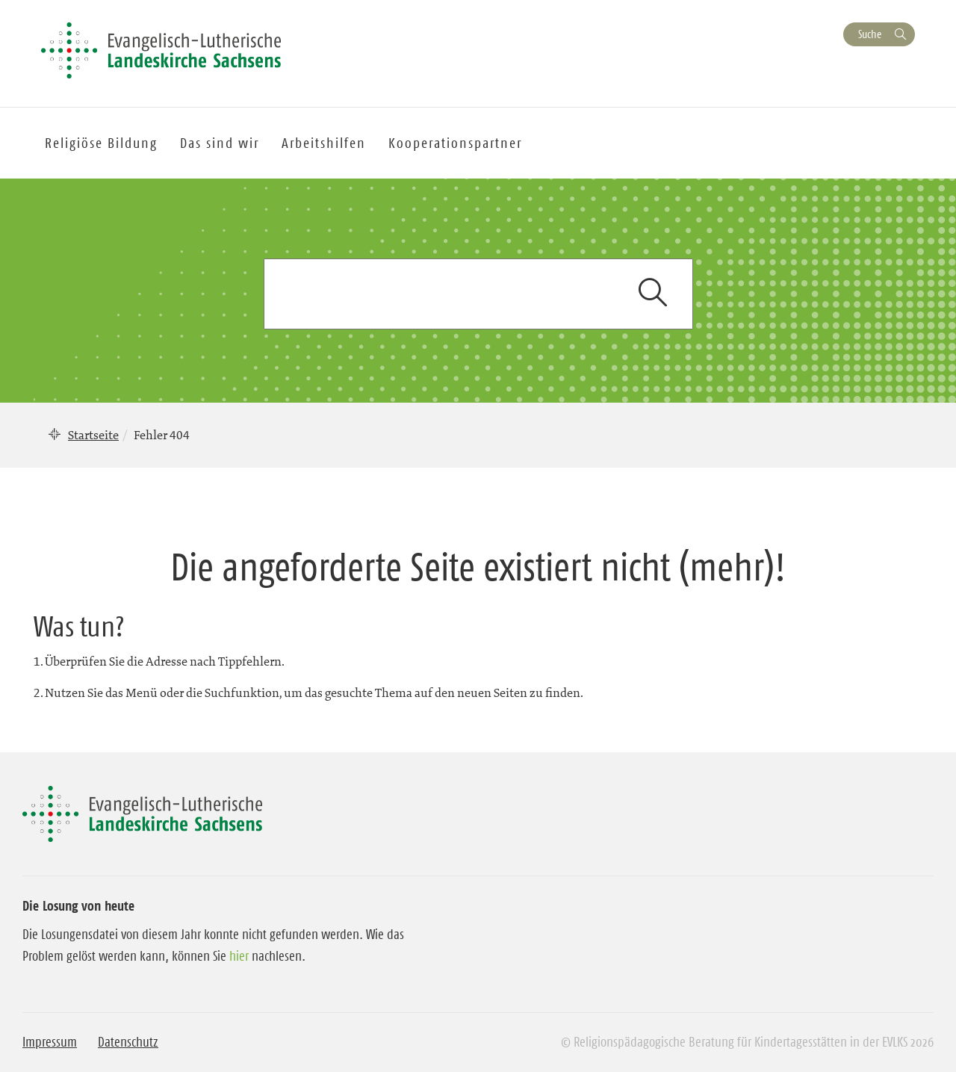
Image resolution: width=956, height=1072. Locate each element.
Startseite (93, 435)
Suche (869, 34)
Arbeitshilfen (324, 143)
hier (239, 956)
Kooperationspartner (455, 143)
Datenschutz (128, 1042)
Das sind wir (219, 143)
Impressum (49, 1042)
